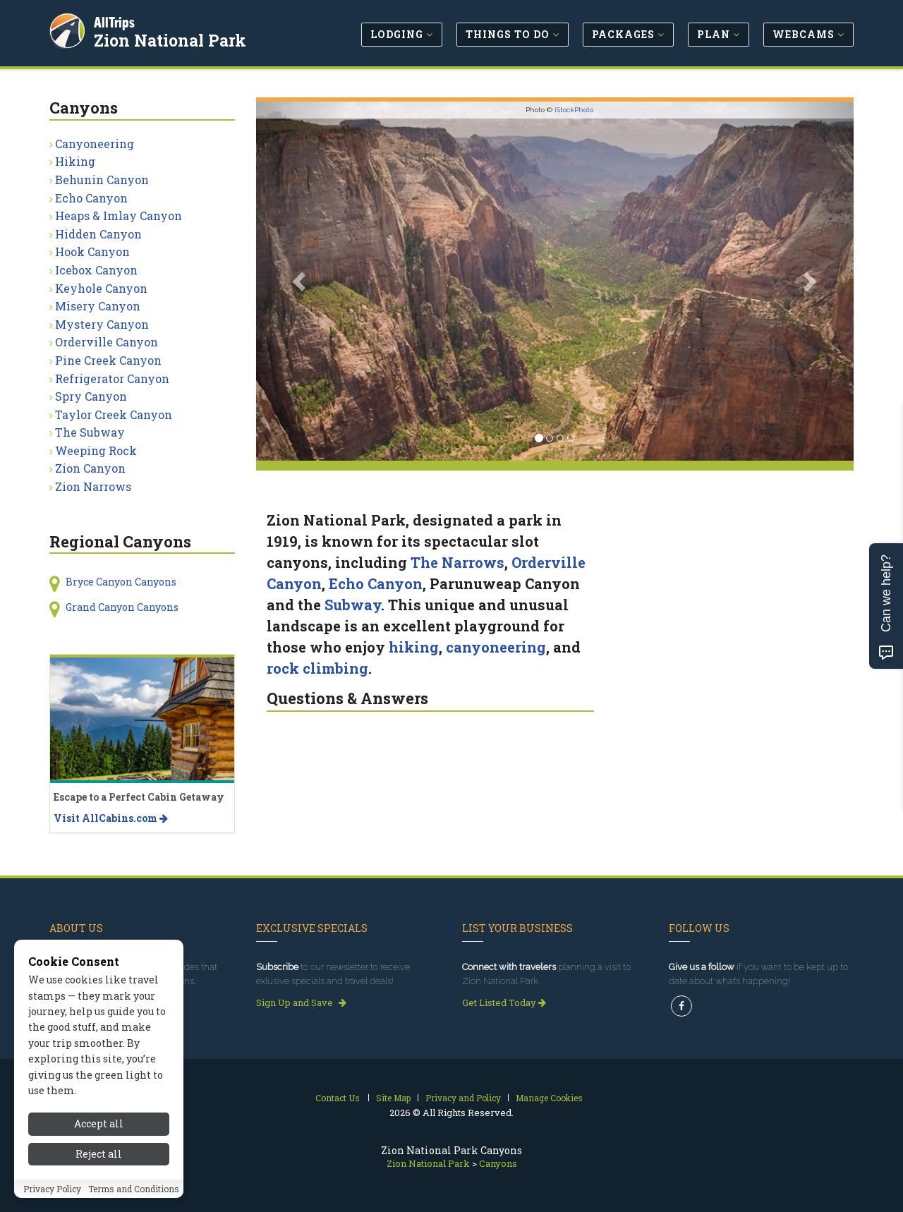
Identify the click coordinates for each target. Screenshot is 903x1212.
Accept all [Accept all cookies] (98, 1127)
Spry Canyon (91, 396)
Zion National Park (172, 38)
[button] (301, 281)
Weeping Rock (96, 450)
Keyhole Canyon (101, 288)
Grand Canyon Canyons (122, 607)
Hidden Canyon (98, 233)
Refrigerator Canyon (112, 378)
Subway (353, 604)
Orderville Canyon (106, 341)
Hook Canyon (92, 251)
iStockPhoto (573, 110)
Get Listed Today (504, 1002)
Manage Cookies (549, 1097)
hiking (414, 647)
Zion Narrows (93, 486)
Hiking (75, 161)
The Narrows (457, 562)
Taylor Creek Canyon (113, 414)
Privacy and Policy (463, 1097)
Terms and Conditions (133, 1192)
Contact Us (337, 1097)
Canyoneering (94, 143)
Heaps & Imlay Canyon (118, 215)
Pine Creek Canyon (108, 360)
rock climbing (317, 668)
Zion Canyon (90, 468)
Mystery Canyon (102, 324)
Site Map (393, 1097)
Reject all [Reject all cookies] (98, 1157)
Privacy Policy (52, 1192)
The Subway (90, 432)
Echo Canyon (376, 583)
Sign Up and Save (301, 1002)
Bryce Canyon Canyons (121, 581)
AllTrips (116, 20)
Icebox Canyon (96, 269)
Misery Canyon (97, 305)
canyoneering (496, 647)
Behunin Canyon (102, 179)
